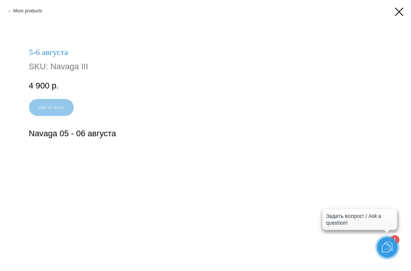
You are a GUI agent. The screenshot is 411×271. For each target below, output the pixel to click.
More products (27, 11)
